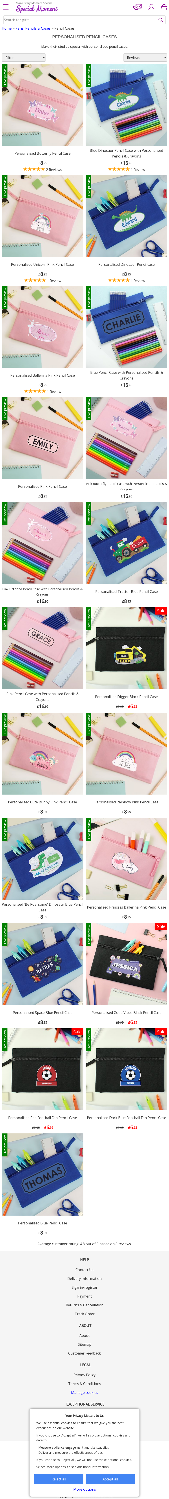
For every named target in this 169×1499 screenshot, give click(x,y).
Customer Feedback (84, 1353)
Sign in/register (84, 1287)
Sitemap (84, 1344)
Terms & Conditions (84, 1383)
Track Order (85, 1313)
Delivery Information (84, 1278)
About (84, 1335)
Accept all (110, 1479)
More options (84, 1489)
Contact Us (84, 1269)
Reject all (58, 1479)
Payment (84, 1296)
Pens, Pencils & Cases (33, 28)
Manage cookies (84, 1392)
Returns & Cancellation (84, 1305)
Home (7, 28)
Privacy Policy (84, 1374)
